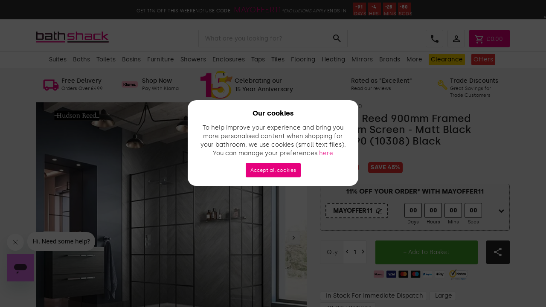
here (326, 153)
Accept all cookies (273, 170)
